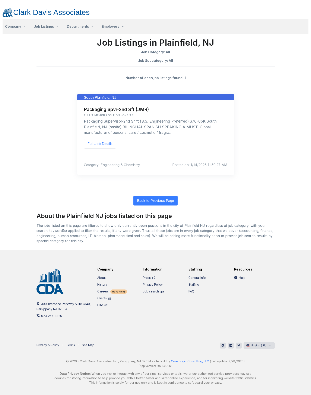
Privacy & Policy (48, 345)
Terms (70, 345)
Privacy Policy (153, 284)
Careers (112, 291)
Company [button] (13, 26)
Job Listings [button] (44, 26)
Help (239, 277)
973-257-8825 (49, 316)
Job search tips (154, 291)
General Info (197, 277)
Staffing (193, 284)
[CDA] (50, 9)
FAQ (191, 291)
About (101, 277)
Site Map (88, 345)
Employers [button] (110, 26)
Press (149, 277)
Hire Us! (102, 305)
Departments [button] (78, 26)
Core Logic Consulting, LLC (190, 361)
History (102, 284)
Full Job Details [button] (100, 144)
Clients (104, 298)
